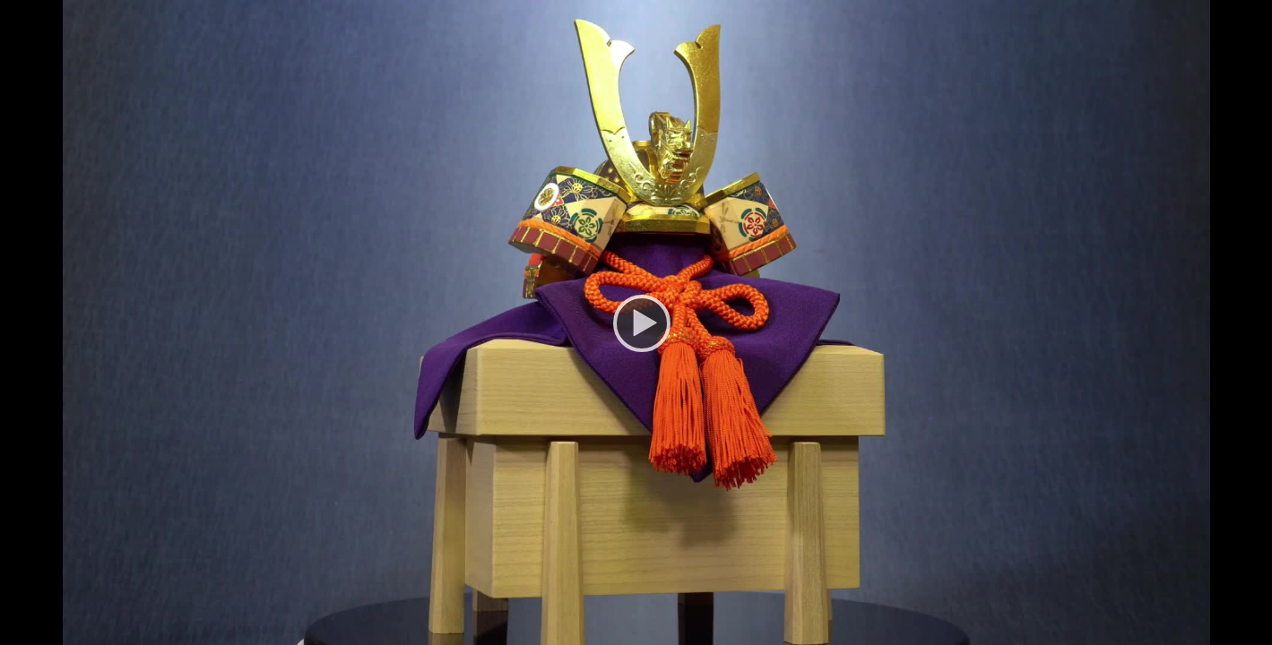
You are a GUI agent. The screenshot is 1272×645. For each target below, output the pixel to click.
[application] (636, 322)
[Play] (636, 322)
